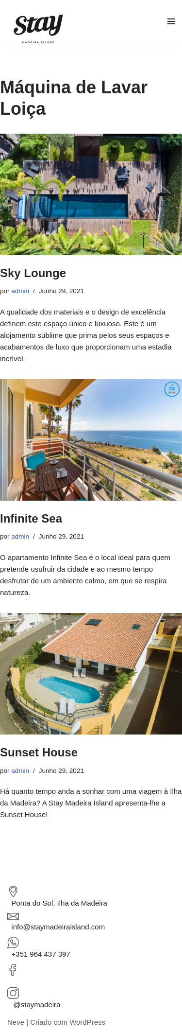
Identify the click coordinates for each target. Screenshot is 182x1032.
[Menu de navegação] (167, 23)
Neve (15, 1022)
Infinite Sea (31, 518)
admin (20, 291)
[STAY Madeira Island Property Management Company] (40, 29)
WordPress (87, 1022)
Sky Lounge (33, 273)
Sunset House (39, 752)
